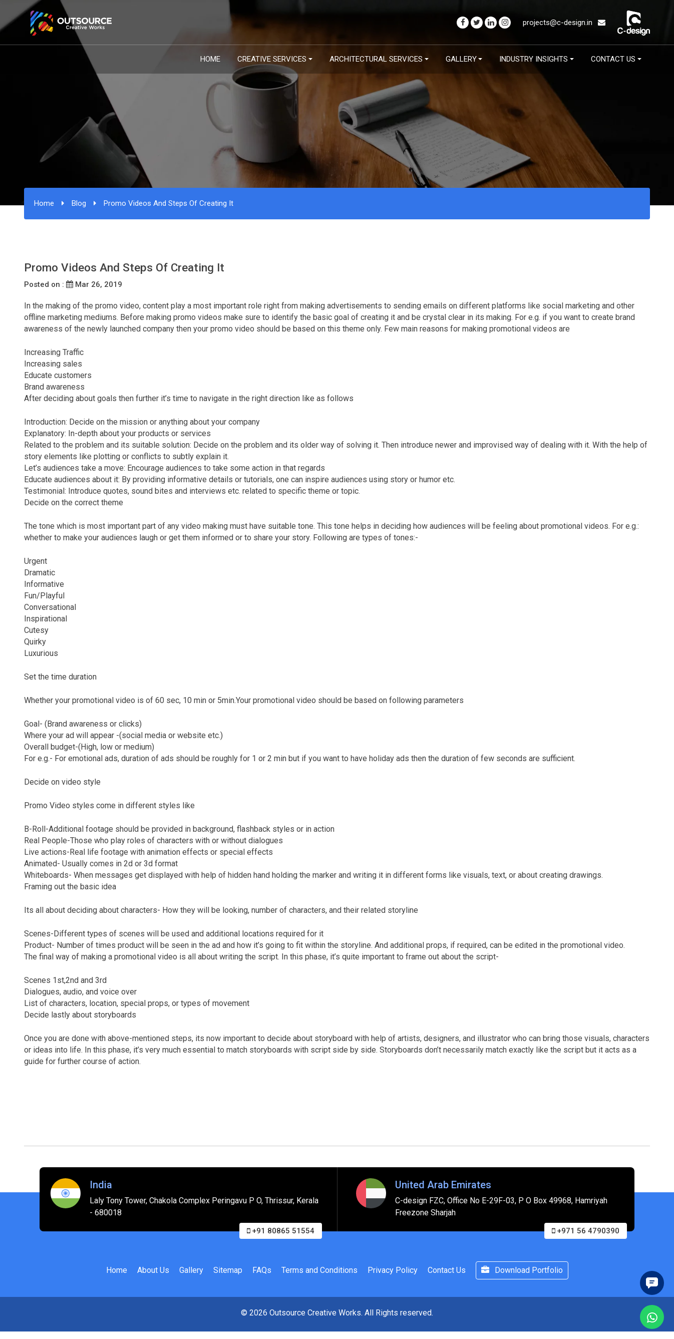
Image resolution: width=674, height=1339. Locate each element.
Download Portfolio (522, 1270)
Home (210, 59)
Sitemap (227, 1270)
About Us (153, 1270)
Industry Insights (533, 59)
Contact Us (613, 59)
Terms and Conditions (319, 1270)
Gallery (461, 59)
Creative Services (271, 59)
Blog (79, 203)
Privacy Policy (393, 1270)
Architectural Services (376, 59)
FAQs (261, 1270)
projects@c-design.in (564, 22)
